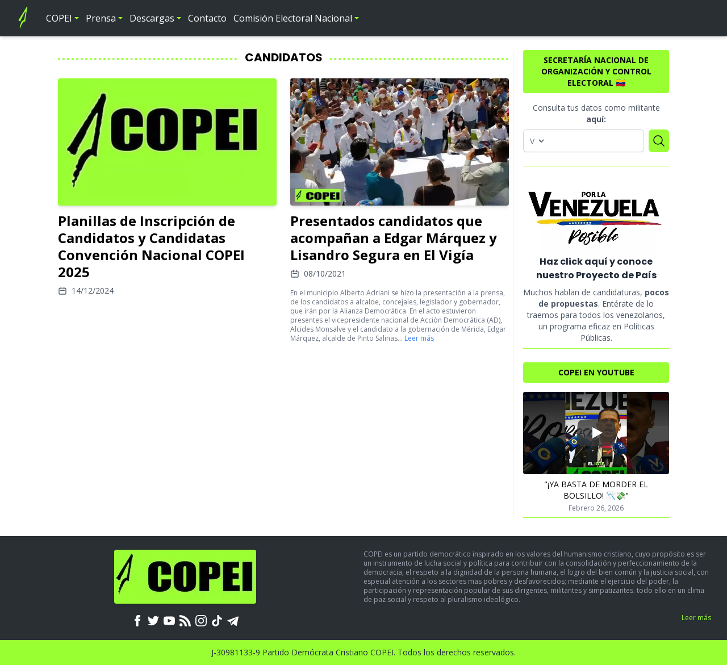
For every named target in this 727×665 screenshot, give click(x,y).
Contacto (207, 18)
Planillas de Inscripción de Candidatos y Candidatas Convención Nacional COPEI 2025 (151, 246)
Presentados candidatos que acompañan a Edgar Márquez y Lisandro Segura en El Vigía (393, 237)
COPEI (59, 18)
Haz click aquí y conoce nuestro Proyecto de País (596, 268)
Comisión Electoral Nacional (292, 18)
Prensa (101, 18)
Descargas (151, 18)
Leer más (419, 338)
